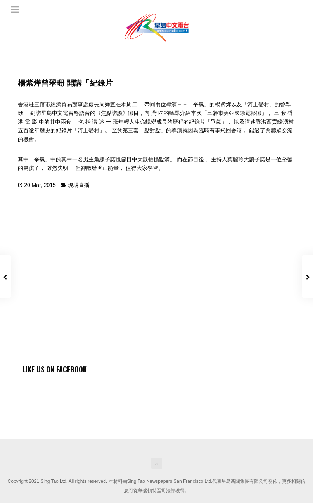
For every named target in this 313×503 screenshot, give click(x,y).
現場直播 (79, 185)
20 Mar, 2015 (40, 185)
